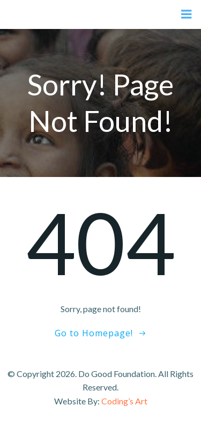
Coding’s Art (124, 401)
